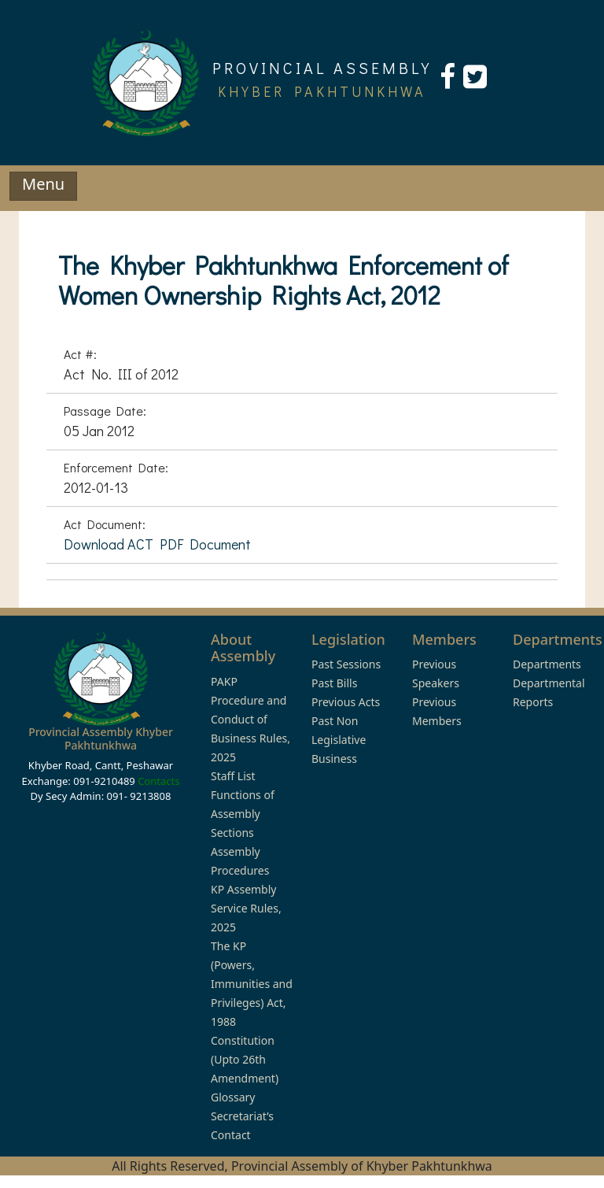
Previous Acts (345, 701)
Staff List (233, 775)
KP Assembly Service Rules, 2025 (246, 908)
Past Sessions (346, 664)
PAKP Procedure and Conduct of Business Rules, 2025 (250, 719)
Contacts (158, 781)
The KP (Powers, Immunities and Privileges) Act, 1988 (252, 983)
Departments (547, 664)
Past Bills (334, 682)
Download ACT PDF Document (157, 544)
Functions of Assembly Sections (242, 813)
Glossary (233, 1097)
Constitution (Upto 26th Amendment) (244, 1059)
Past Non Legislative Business (338, 739)
